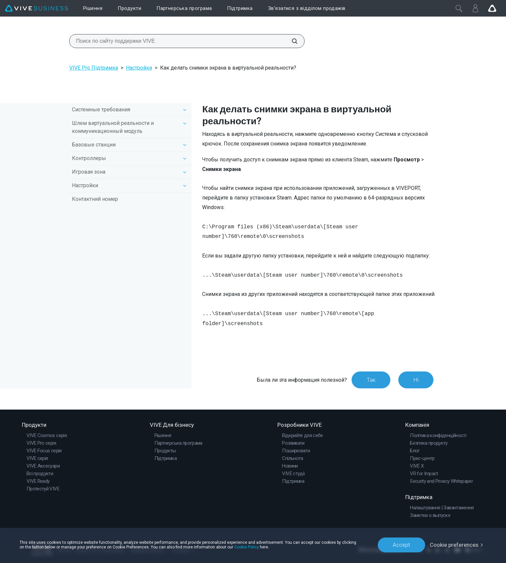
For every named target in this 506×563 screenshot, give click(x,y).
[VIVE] (36, 8)
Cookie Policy (246, 547)
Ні (416, 379)
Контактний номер (95, 199)
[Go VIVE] (492, 8)
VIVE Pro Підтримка (93, 68)
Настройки (139, 68)
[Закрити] (459, 8)
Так (370, 379)
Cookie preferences (454, 544)
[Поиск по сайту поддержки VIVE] (291, 41)
